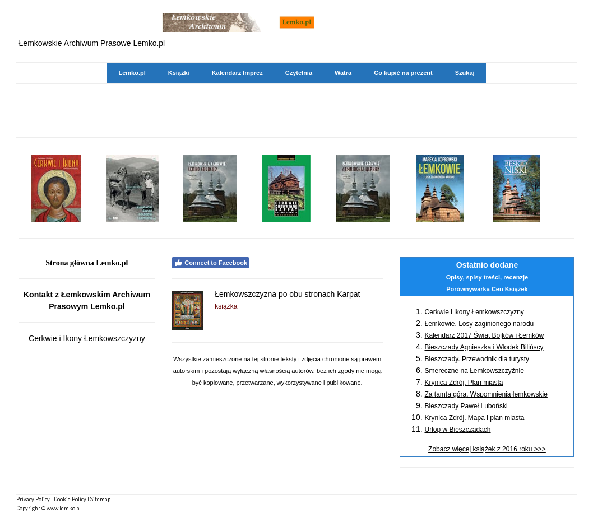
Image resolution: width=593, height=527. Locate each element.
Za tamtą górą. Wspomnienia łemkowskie (485, 394)
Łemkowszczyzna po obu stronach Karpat (287, 294)
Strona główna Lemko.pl (86, 263)
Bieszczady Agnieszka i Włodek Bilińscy (483, 347)
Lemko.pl (131, 72)
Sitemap (100, 499)
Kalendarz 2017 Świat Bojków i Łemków (484, 335)
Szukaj (465, 72)
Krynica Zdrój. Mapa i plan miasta (474, 418)
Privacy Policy (33, 499)
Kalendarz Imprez (237, 72)
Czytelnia (298, 72)
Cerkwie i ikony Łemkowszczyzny (473, 312)
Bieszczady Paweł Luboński (465, 406)
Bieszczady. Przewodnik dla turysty (476, 359)
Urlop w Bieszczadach (457, 429)
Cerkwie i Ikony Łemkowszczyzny (87, 338)
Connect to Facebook (210, 262)
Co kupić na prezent (403, 72)
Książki (178, 72)
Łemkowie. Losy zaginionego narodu (479, 324)
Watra (343, 72)
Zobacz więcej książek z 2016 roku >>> (487, 449)
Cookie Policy (70, 499)
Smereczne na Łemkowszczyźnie (473, 371)
